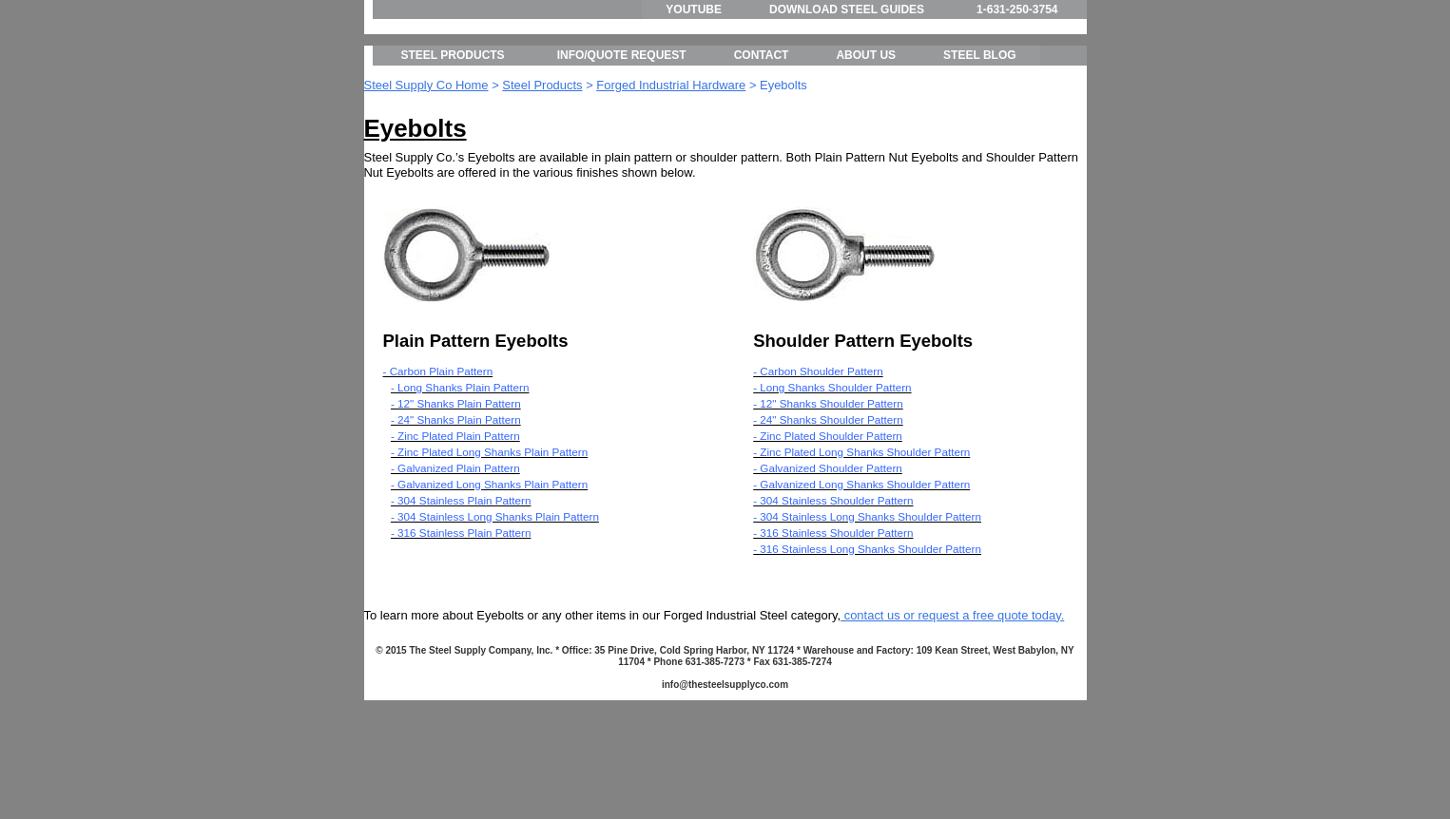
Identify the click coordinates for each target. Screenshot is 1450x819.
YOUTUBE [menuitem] (694, 9)
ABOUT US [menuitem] (866, 142)
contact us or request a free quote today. (952, 702)
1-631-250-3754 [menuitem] (1016, 9)
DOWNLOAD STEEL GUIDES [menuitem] (846, 9)
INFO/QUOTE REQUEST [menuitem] (621, 142)
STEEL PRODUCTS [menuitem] (453, 142)
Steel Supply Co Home (426, 171)
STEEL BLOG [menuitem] (979, 142)
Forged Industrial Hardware (670, 171)
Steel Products (542, 171)
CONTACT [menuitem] (761, 142)
